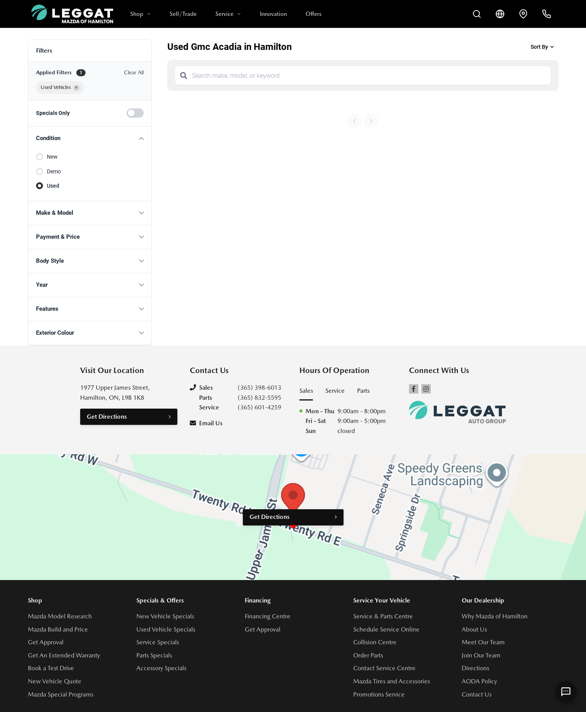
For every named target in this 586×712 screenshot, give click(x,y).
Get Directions (107, 416)
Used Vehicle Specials (165, 629)
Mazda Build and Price (58, 629)
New (52, 157)
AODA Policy (479, 681)
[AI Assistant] (566, 692)
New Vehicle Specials (165, 616)
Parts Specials (154, 655)
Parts (363, 390)
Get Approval (46, 642)
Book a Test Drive (51, 668)
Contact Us (476, 694)
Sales (306, 390)
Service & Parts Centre (383, 616)
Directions (475, 668)
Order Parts (368, 655)
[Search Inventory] (476, 13)
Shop (140, 13)
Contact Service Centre (384, 668)
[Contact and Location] (523, 13)
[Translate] (500, 13)
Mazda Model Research (60, 616)
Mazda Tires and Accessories (391, 681)
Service (228, 13)
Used (53, 186)
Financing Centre (267, 616)
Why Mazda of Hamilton (495, 616)
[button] (89, 138)
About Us (474, 629)
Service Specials (157, 642)
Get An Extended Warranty (64, 655)
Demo (54, 171)
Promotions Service (379, 694)
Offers (313, 13)
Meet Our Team (483, 642)
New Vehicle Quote (54, 681)
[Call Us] (546, 13)
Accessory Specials (161, 668)
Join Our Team (481, 655)
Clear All (134, 72)
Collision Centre (375, 642)
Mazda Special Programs (60, 694)
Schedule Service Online (386, 629)
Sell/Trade (183, 13)
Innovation (273, 13)
